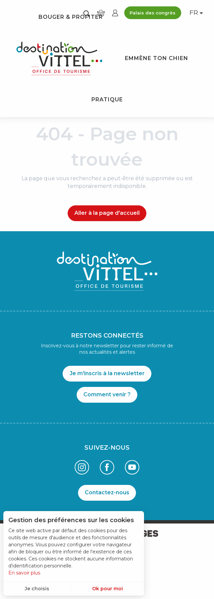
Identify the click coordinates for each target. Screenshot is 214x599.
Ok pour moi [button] (107, 589)
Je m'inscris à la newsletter (107, 373)
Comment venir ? (107, 394)
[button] (86, 13)
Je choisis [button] (37, 589)
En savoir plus (24, 573)
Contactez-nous (107, 492)
